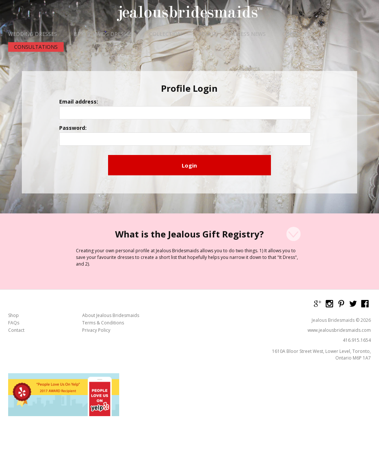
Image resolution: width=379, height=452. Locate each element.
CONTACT (294, 34)
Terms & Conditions (103, 285)
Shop (13, 277)
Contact (16, 292)
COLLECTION (165, 34)
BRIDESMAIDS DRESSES (103, 34)
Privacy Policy (96, 292)
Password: (142, 122)
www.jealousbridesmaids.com (339, 292)
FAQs (13, 285)
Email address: (148, 100)
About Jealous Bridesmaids (110, 277)
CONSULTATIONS (36, 46)
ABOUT (207, 34)
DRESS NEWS (249, 34)
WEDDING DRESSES (32, 34)
